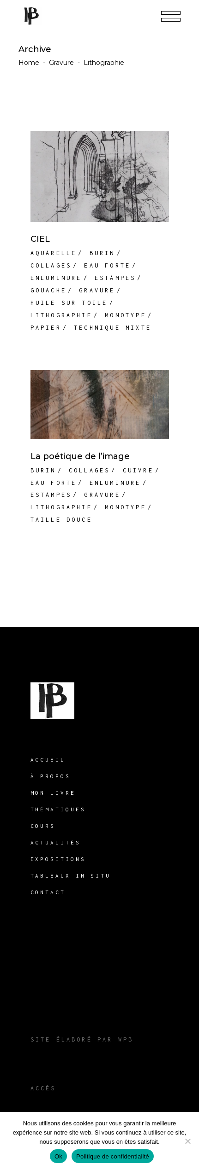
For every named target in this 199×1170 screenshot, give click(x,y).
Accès (43, 1088)
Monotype (125, 315)
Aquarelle (53, 253)
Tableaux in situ (70, 876)
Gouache (48, 290)
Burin (102, 253)
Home (28, 62)
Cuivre (138, 470)
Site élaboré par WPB (82, 1039)
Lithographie (61, 315)
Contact (48, 892)
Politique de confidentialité (112, 1156)
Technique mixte (112, 327)
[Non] (187, 1141)
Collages (51, 265)
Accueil (48, 760)
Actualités (55, 842)
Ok (58, 1156)
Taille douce (61, 519)
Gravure (61, 62)
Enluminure (56, 277)
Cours (43, 826)
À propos (50, 776)
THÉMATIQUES (58, 809)
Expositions (58, 859)
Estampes (115, 277)
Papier (45, 327)
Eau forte (107, 265)
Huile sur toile (69, 302)
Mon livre (53, 793)
